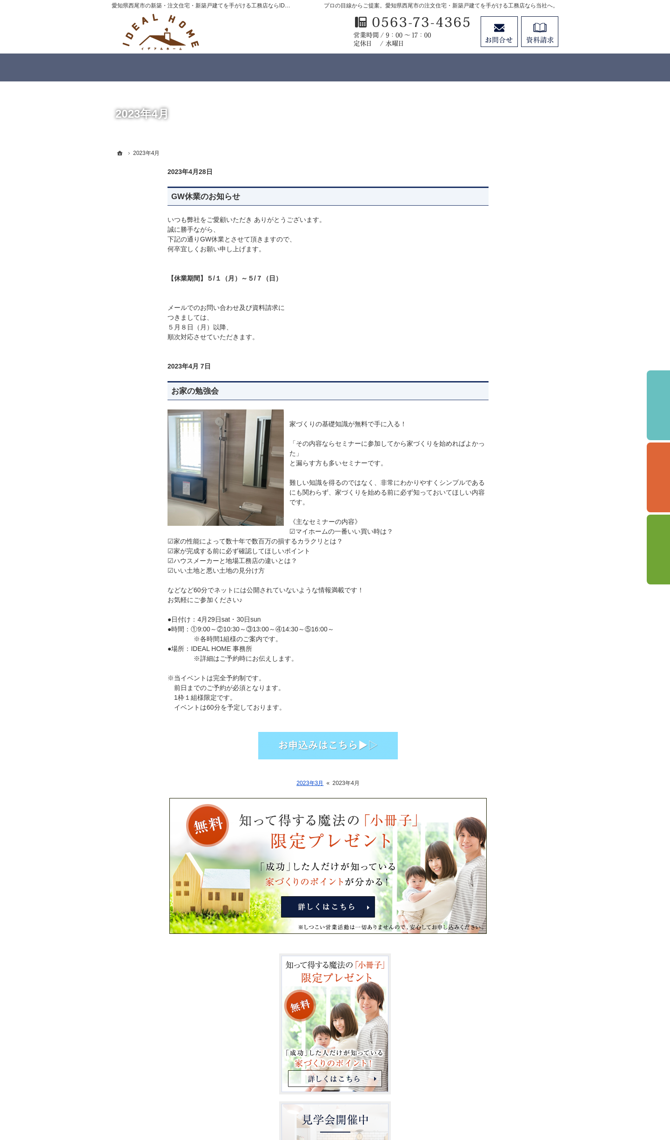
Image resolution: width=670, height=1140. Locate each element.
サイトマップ (477, 853)
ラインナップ (477, 548)
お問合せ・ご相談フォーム (502, 1060)
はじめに (471, 453)
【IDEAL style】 (481, 567)
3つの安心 (473, 472)
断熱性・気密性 (480, 510)
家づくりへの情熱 (484, 643)
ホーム (467, 434)
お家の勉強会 (139, 391)
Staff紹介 (471, 739)
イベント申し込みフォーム (497, 681)
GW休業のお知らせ (149, 196)
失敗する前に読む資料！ (493, 796)
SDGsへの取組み (483, 777)
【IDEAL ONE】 (481, 586)
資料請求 (539, 31)
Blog (464, 700)
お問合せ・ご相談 (484, 815)
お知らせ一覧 (477, 834)
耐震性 (467, 491)
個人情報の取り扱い (487, 758)
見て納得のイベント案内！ (497, 662)
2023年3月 (254, 783)
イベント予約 (658, 405)
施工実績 (471, 624)
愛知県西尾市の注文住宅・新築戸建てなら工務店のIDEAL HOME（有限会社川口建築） (349, 1099)
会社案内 (471, 720)
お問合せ (499, 31)
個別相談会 (658, 477)
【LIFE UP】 (477, 606)
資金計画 (471, 529)
